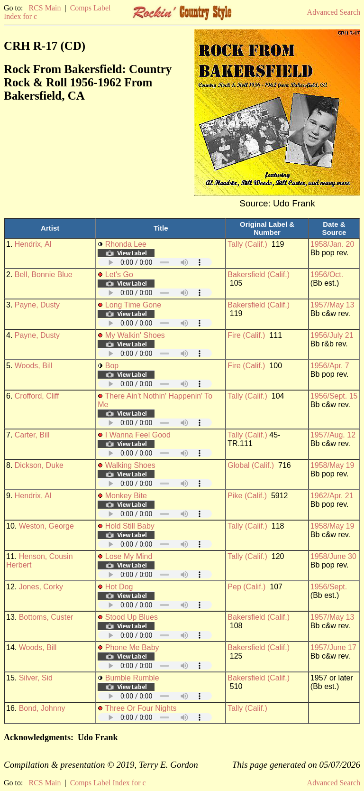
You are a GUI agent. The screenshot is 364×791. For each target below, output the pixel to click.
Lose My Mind (129, 556)
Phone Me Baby (132, 647)
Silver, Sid (36, 678)
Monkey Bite (126, 496)
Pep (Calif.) (246, 587)
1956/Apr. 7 (329, 366)
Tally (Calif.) (247, 244)
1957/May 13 (332, 305)
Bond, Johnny (42, 708)
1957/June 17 (333, 647)
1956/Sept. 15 (334, 396)
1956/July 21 (332, 335)
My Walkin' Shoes (135, 335)
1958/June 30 (333, 556)
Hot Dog (119, 587)
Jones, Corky (41, 587)
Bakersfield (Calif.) (259, 274)
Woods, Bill (34, 366)
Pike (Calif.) (247, 496)
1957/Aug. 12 (332, 435)
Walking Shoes (130, 465)
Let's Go (119, 274)
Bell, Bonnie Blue (44, 274)
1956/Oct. (326, 274)
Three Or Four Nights (140, 708)
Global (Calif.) (251, 465)
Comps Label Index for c (108, 783)
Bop (111, 366)
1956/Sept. (328, 587)
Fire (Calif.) (246, 335)
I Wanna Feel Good (138, 435)
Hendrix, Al (33, 244)
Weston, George (46, 526)
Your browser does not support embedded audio (155, 262)
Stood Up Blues (131, 617)
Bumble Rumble (132, 678)
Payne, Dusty (37, 305)
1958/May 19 (332, 465)
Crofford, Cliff (37, 396)
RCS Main (44, 8)
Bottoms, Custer (46, 617)
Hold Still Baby (130, 526)
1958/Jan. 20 (332, 244)
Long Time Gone (133, 305)
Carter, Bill (32, 435)
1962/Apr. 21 (332, 496)
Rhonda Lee (125, 244)
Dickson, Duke (39, 465)
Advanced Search (333, 12)
